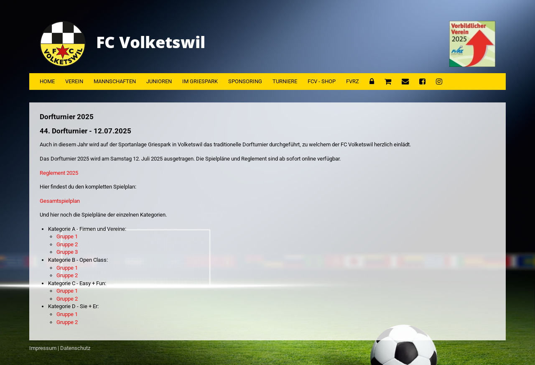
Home (47, 81)
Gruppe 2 (67, 244)
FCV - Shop (322, 81)
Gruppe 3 (67, 252)
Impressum (42, 348)
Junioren (159, 81)
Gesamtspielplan (60, 201)
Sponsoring (245, 81)
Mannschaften (115, 81)
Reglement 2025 (59, 173)
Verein (74, 81)
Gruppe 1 (67, 236)
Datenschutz (75, 348)
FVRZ (352, 81)
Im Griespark (200, 81)
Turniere (285, 81)
